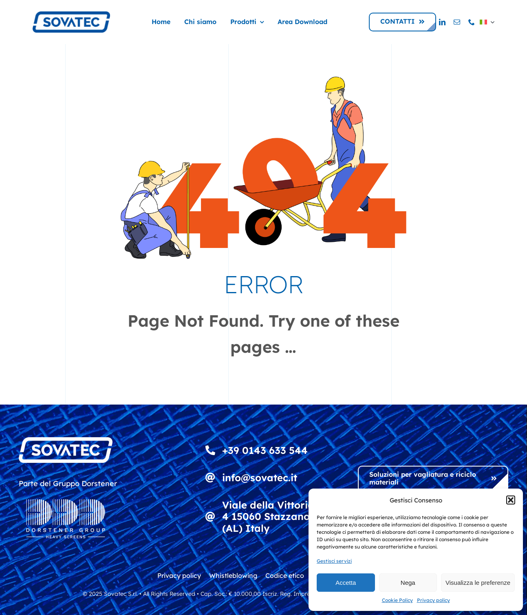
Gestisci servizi (334, 561)
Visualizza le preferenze (477, 582)
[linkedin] (442, 22)
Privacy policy (433, 600)
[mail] (457, 22)
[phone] (471, 22)
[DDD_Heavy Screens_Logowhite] (65, 493)
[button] (511, 500)
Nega (408, 582)
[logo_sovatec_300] (71, 15)
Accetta (345, 582)
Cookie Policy (397, 600)
